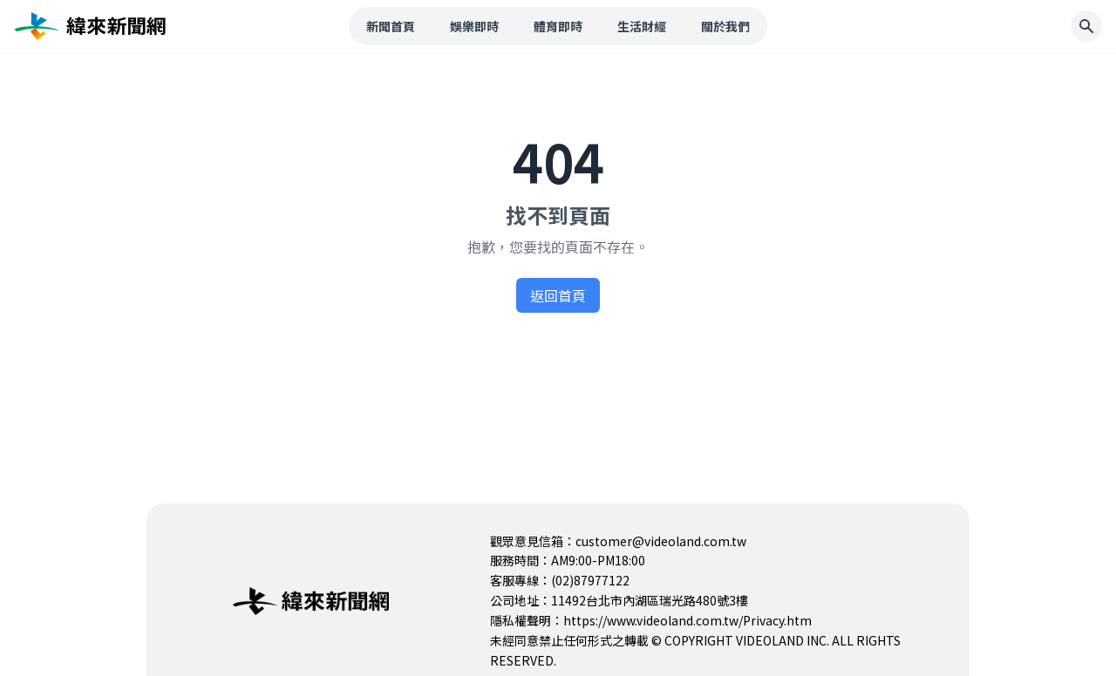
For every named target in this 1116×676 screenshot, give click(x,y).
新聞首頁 (390, 26)
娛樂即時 (474, 26)
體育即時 (558, 26)
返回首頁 (558, 295)
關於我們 (725, 26)
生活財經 (641, 26)
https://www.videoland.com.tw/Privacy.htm (687, 620)
